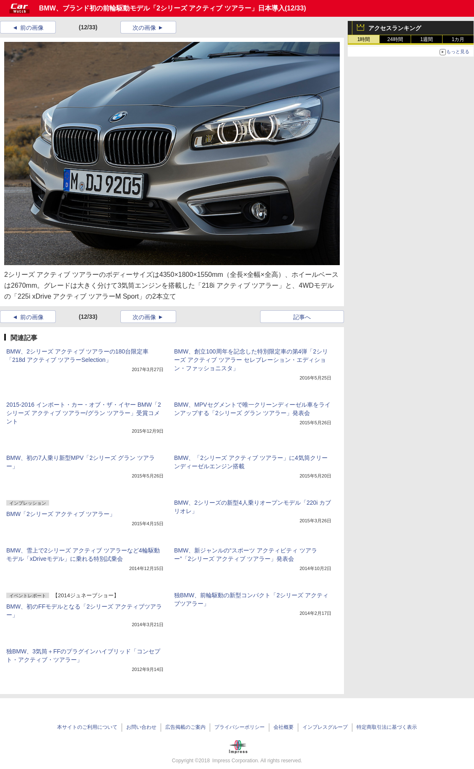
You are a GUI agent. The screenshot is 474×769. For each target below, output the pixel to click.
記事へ (302, 317)
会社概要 (283, 727)
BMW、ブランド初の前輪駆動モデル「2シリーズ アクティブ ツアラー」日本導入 (162, 8)
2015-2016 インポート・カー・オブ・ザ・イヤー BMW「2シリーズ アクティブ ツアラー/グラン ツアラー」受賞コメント (83, 413)
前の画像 (32, 27)
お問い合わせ (141, 727)
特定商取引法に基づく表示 (387, 727)
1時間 (363, 39)
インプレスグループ (325, 727)
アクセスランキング (394, 28)
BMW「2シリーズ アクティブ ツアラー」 (60, 514)
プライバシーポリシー (239, 727)
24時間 (395, 39)
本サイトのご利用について (87, 727)
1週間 (426, 39)
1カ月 (458, 39)
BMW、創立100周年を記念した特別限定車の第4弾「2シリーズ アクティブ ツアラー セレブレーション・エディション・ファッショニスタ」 (251, 360)
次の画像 (144, 27)
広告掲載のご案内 (185, 727)
